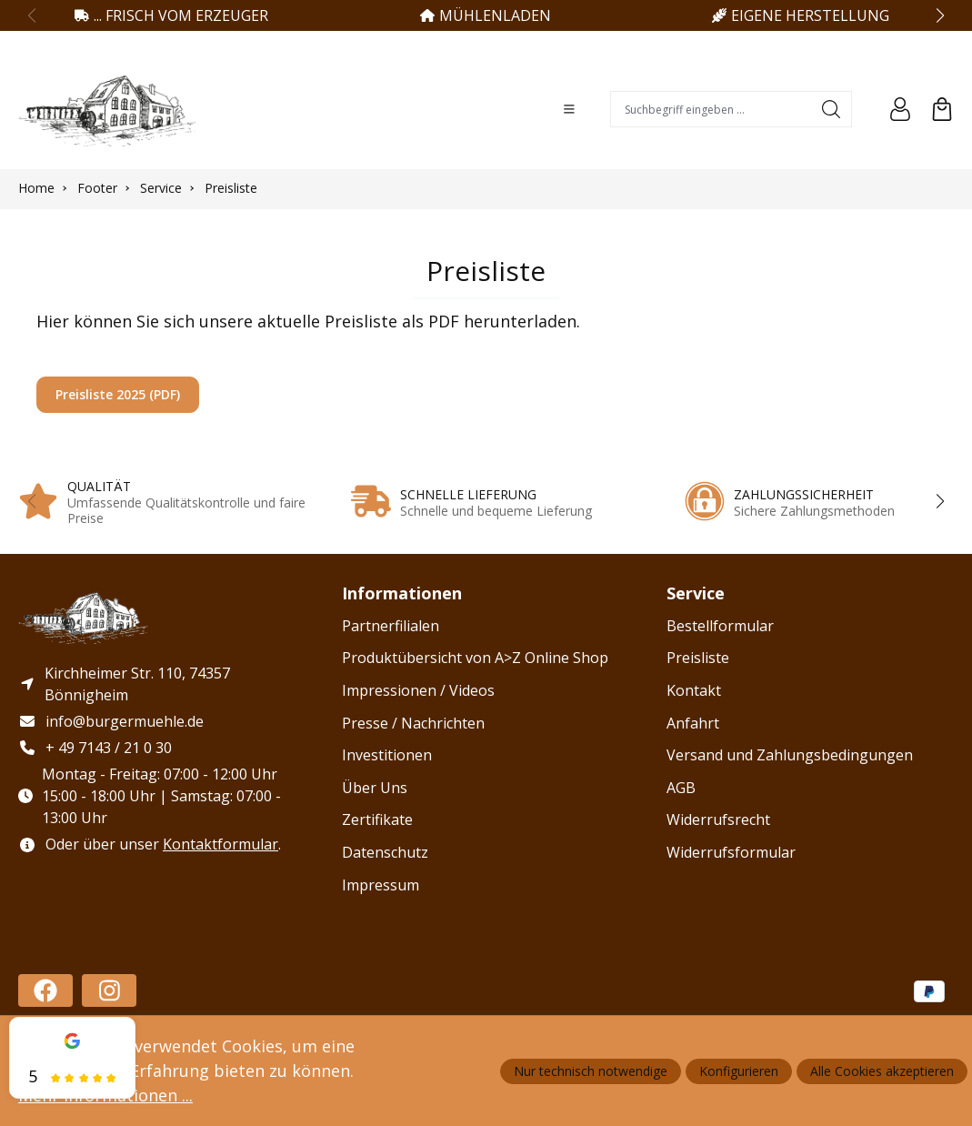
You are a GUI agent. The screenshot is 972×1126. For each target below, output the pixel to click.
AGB (681, 788)
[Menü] (569, 109)
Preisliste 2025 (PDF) (117, 394)
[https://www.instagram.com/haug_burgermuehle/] (109, 990)
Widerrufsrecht (718, 819)
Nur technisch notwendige (590, 1071)
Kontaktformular (220, 845)
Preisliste (697, 658)
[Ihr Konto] (900, 109)
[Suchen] (831, 109)
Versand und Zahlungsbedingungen (789, 755)
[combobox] (711, 109)
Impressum (380, 885)
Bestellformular (720, 626)
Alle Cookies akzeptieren (882, 1071)
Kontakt (693, 690)
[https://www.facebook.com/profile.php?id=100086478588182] (45, 990)
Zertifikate (377, 819)
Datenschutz (385, 852)
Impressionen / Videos (418, 690)
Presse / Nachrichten (413, 723)
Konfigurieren (738, 1071)
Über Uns (374, 788)
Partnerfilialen (390, 626)
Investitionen (387, 755)
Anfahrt (692, 723)
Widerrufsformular (731, 852)
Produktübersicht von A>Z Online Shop (475, 658)
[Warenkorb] (942, 109)
